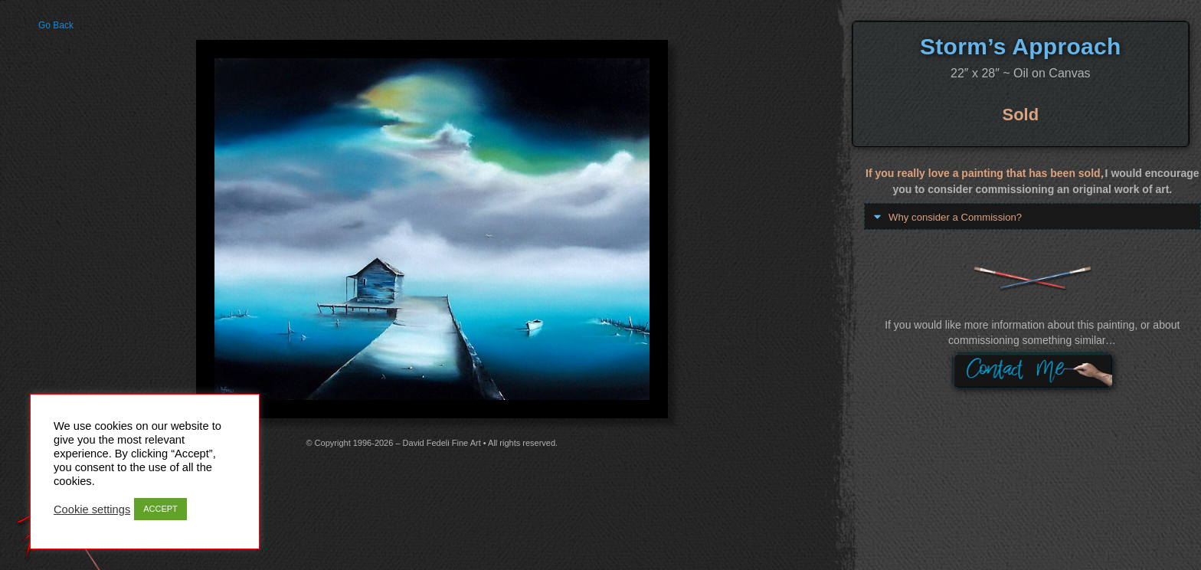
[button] (1032, 216)
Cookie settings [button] (92, 509)
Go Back (56, 25)
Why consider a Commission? (959, 217)
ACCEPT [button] (160, 508)
